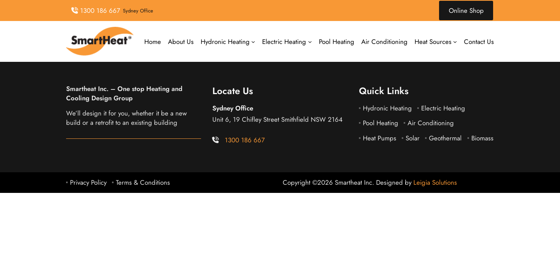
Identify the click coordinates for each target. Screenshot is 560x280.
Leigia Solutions (435, 182)
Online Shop (466, 10)
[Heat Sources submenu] (455, 42)
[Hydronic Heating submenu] (253, 42)
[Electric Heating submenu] (310, 42)
